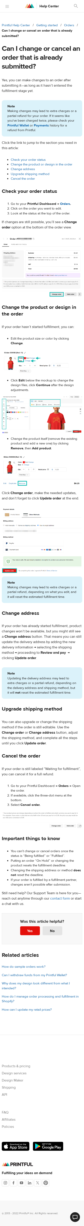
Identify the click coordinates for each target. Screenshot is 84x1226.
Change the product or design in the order (41, 164)
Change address (23, 169)
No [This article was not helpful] (52, 931)
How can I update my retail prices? (27, 1010)
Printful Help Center (16, 25)
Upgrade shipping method (30, 174)
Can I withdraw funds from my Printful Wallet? (34, 975)
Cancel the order (23, 179)
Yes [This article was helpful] (30, 931)
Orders (69, 25)
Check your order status (28, 160)
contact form (60, 898)
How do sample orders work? (23, 967)
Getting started (47, 25)
